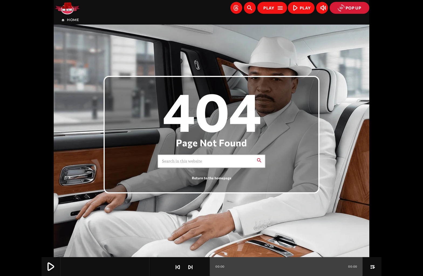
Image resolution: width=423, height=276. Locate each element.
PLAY (301, 7)
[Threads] (236, 8)
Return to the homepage (211, 178)
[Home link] (67, 8)
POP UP (349, 8)
